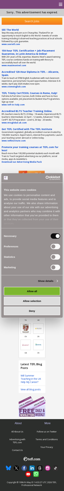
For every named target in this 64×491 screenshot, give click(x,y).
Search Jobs (32, 21)
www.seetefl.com (11, 44)
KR (38, 320)
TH (26, 320)
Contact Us (17, 450)
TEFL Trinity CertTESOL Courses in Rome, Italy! (29, 93)
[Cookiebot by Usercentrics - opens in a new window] (46, 178)
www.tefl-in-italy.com (13, 104)
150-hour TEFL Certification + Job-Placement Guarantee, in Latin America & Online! (28, 52)
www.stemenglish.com (14, 86)
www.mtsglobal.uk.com (14, 122)
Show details (46, 281)
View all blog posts (31, 389)
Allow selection (32, 301)
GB (26, 353)
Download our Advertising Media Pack (22, 161)
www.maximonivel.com (14, 65)
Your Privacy (46, 447)
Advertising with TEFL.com (17, 441)
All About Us (17, 431)
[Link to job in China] (25, 328)
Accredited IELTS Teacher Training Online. (27, 111)
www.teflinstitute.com (14, 140)
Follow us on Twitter (47, 431)
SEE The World (10, 29)
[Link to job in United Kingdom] (25, 345)
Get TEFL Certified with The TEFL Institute (27, 129)
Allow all (32, 291)
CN (26, 336)
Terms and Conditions (47, 439)
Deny (32, 310)
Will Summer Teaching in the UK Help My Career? (31, 379)
